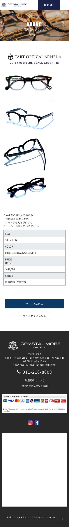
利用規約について (34, 380)
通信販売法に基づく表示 (34, 385)
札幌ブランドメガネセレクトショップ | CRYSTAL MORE (35, 517)
